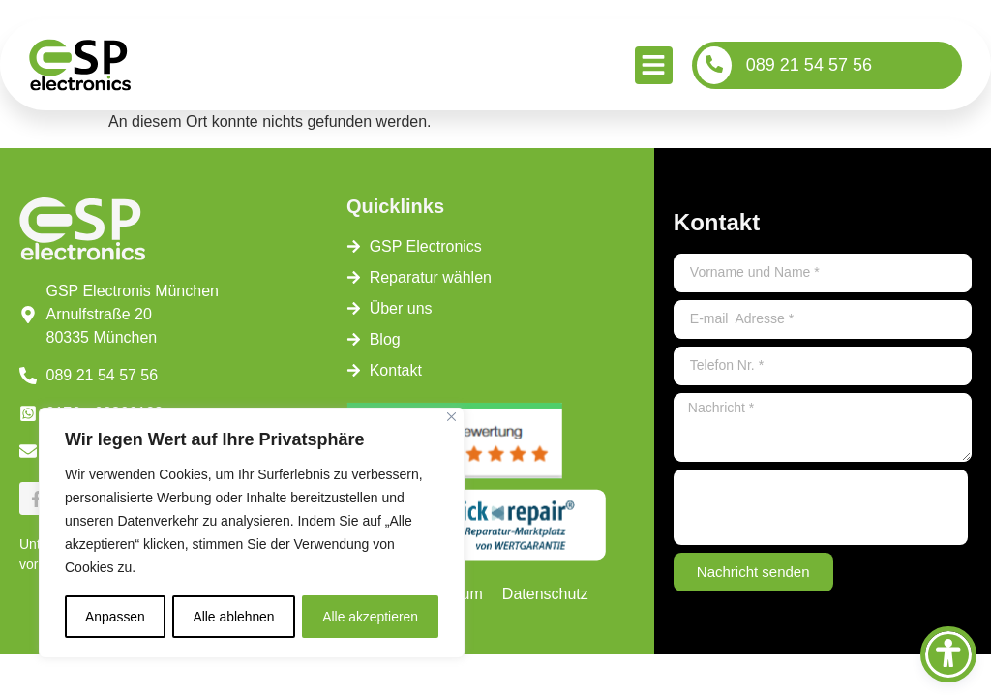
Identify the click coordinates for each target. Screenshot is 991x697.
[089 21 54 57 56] (714, 65)
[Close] (451, 417)
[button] (654, 65)
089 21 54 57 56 (809, 65)
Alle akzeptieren (370, 616)
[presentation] (821, 507)
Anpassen (115, 616)
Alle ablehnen (234, 616)
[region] (252, 533)
